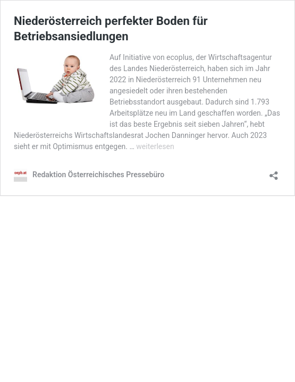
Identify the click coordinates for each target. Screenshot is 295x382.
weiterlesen (155, 146)
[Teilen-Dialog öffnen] (273, 172)
